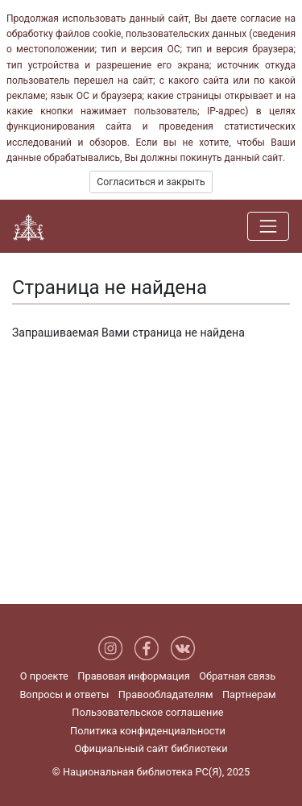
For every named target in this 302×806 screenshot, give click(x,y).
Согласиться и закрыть (151, 182)
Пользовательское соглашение (147, 712)
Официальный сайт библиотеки (150, 748)
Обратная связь (237, 676)
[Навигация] (268, 226)
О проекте (44, 676)
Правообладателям (165, 694)
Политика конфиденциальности (147, 731)
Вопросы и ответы (64, 694)
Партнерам (249, 694)
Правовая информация (133, 676)
